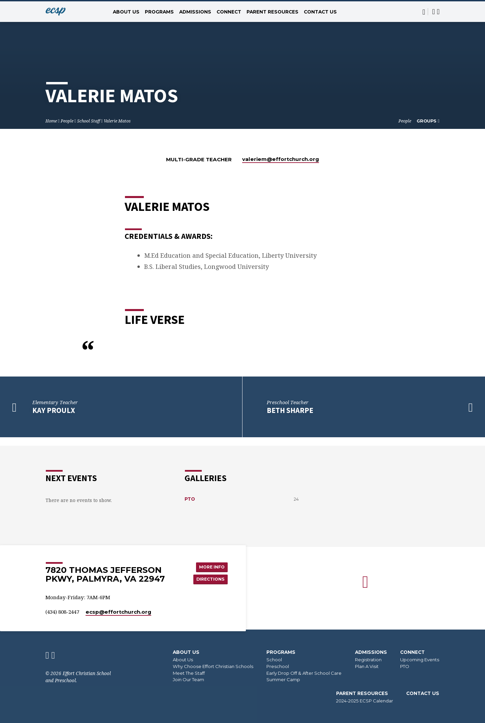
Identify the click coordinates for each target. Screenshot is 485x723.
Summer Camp (283, 679)
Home (51, 121)
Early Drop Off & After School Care (304, 673)
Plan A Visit (367, 666)
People (67, 121)
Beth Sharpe (290, 410)
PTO (190, 490)
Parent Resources (272, 12)
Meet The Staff (189, 673)
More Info (209, 562)
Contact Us (320, 12)
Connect (229, 12)
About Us (126, 12)
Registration (368, 659)
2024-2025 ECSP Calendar (364, 700)
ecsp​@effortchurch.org (118, 612)
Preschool (277, 666)
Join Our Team (188, 679)
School (274, 659)
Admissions (195, 12)
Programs (159, 12)
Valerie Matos (117, 121)
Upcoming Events (419, 659)
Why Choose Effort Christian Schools (213, 666)
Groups (428, 120)
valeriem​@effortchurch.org (280, 159)
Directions (208, 575)
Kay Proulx (53, 410)
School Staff (88, 121)
